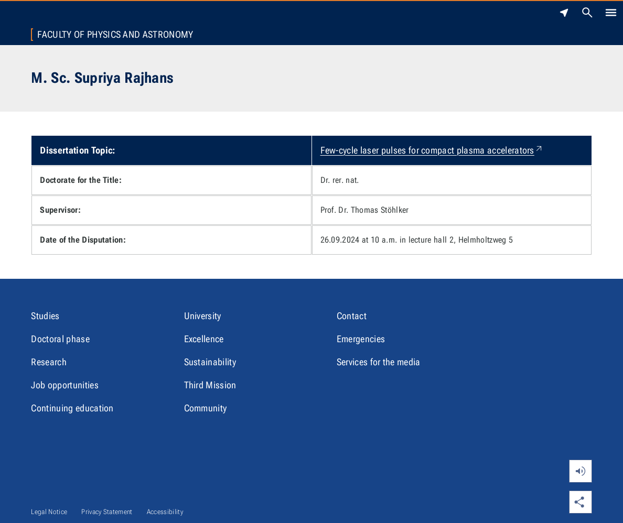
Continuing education (72, 407)
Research (49, 361)
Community (205, 407)
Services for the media (379, 361)
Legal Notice (49, 512)
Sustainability (210, 361)
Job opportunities (64, 384)
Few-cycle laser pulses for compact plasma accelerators (432, 150)
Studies (45, 315)
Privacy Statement (106, 512)
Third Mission (210, 384)
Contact (352, 315)
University (202, 315)
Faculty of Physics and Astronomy (115, 34)
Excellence (204, 338)
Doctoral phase (60, 338)
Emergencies (361, 338)
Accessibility (165, 512)
